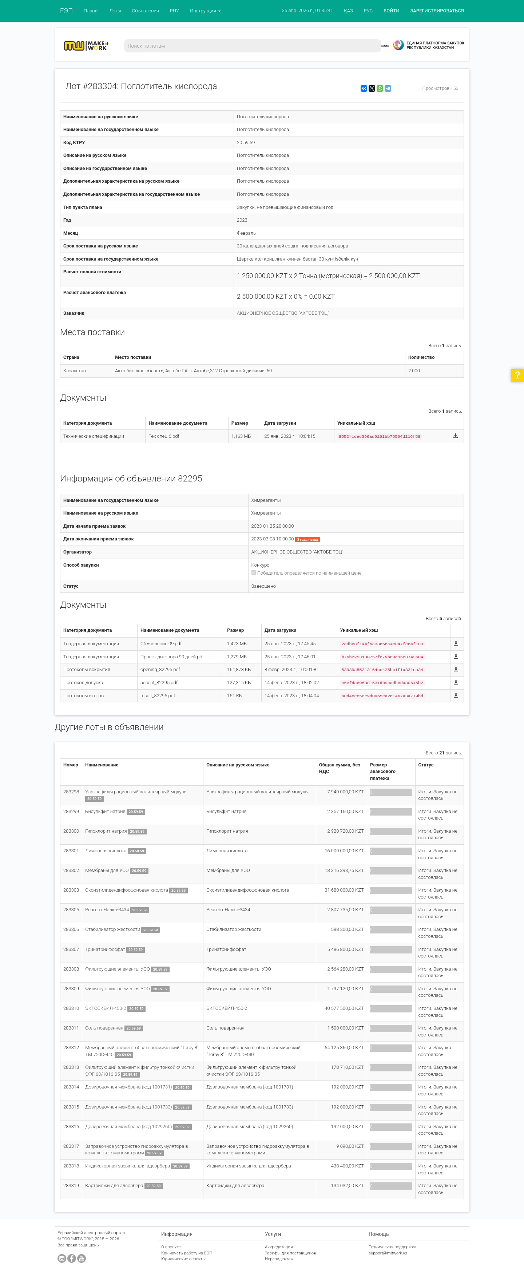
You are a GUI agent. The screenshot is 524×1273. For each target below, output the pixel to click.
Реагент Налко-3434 (107, 909)
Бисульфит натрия (105, 811)
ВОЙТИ (391, 10)
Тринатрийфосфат (105, 949)
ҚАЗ (348, 10)
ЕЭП (66, 11)
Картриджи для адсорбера (114, 1185)
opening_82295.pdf (160, 669)
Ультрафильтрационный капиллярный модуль (135, 791)
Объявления (145, 10)
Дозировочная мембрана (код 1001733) (129, 1107)
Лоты (115, 10)
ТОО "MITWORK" (77, 1238)
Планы (91, 10)
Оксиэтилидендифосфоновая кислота (126, 890)
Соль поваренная (104, 1028)
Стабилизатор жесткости (112, 929)
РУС (368, 10)
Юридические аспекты (183, 1258)
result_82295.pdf (157, 695)
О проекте (171, 1246)
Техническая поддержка (392, 1246)
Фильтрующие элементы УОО (117, 969)
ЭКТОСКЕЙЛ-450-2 (106, 1008)
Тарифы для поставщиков (290, 1253)
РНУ (174, 10)
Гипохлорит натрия (106, 831)
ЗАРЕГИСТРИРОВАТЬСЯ (437, 10)
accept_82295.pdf (159, 682)
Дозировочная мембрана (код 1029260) (128, 1126)
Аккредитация (279, 1246)
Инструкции (205, 10)
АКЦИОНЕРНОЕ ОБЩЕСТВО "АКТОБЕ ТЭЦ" (283, 313)
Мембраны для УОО (107, 870)
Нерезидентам (279, 1258)
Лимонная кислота (106, 850)
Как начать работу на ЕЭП (186, 1253)
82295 (190, 478)
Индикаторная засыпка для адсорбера (127, 1166)
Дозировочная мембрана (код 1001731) (128, 1087)
